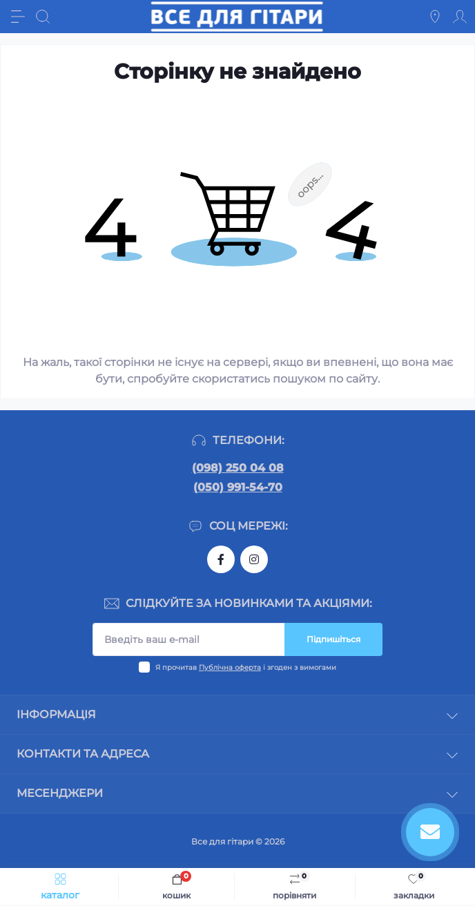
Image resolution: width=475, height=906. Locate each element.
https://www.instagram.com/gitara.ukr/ (254, 559)
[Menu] (18, 16)
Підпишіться (333, 639)
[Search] (43, 16)
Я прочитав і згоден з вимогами (245, 667)
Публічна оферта (230, 667)
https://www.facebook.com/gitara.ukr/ (220, 559)
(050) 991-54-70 (237, 487)
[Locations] (435, 16)
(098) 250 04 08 (238, 467)
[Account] (460, 16)
